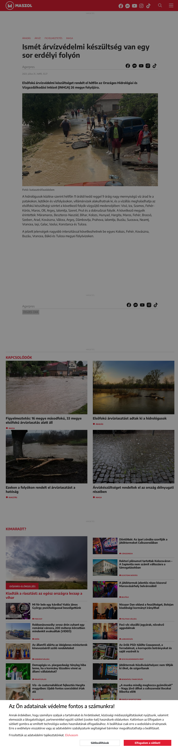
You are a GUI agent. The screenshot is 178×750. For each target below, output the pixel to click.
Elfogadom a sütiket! (147, 742)
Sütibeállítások (100, 742)
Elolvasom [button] (71, 735)
